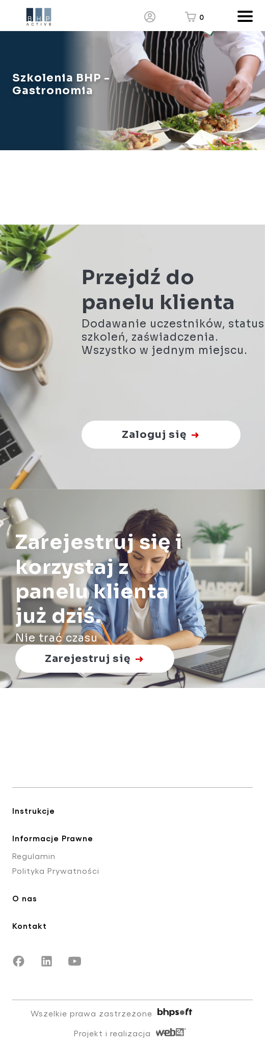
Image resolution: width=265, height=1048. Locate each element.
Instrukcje (33, 810)
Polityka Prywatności (55, 870)
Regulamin (34, 856)
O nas (24, 898)
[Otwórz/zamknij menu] (241, 17)
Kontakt (29, 925)
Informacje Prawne (52, 838)
